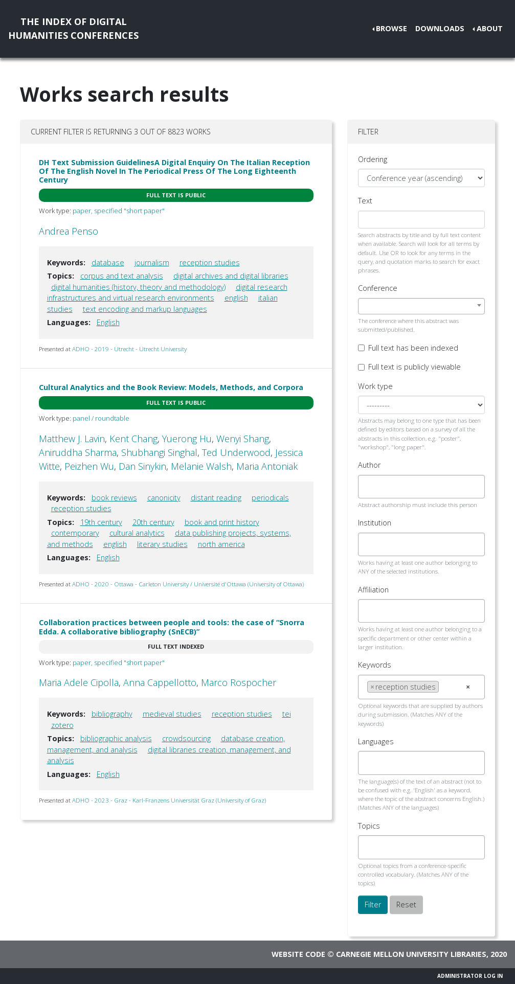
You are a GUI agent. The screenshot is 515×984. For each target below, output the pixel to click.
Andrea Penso (68, 231)
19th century (101, 522)
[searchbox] (370, 486)
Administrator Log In (470, 975)
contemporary (75, 533)
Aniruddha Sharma (78, 452)
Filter (373, 904)
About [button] (490, 28)
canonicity (164, 497)
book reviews (114, 497)
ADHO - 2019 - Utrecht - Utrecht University (129, 349)
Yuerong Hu (187, 438)
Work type (375, 386)
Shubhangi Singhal (159, 452)
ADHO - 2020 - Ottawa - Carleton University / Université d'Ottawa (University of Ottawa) (188, 584)
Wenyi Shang (242, 438)
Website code (298, 954)
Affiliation (373, 589)
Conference (377, 288)
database (108, 262)
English (108, 322)
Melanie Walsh (201, 466)
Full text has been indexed (413, 348)
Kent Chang (133, 438)
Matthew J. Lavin (72, 438)
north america (221, 544)
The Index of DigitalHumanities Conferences (73, 28)
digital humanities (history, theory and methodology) (138, 287)
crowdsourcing (186, 738)
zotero (62, 725)
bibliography (112, 714)
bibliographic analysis (116, 738)
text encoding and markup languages (145, 309)
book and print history (222, 522)
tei (286, 714)
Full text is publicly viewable (414, 367)
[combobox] (421, 306)
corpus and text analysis (121, 276)
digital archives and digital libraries (230, 276)
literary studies (162, 544)
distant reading (216, 497)
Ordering (372, 159)
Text (365, 200)
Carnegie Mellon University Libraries (411, 954)
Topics (369, 826)
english (236, 298)
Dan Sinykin (142, 466)
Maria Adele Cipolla (79, 682)
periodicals (270, 497)
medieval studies (172, 714)
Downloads (439, 28)
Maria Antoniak (267, 466)
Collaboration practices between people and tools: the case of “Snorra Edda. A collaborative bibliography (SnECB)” (171, 626)
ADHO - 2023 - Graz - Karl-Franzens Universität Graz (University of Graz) (169, 800)
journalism (152, 262)
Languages (376, 741)
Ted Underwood (236, 452)
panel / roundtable (101, 418)
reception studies (210, 262)
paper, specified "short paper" (119, 210)
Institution (374, 523)
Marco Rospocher (238, 682)
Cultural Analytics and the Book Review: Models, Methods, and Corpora (171, 387)
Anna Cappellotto (159, 682)
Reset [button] (406, 904)
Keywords (374, 665)
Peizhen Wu (89, 466)
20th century (153, 522)
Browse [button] (391, 28)
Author (369, 465)
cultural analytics (137, 533)
